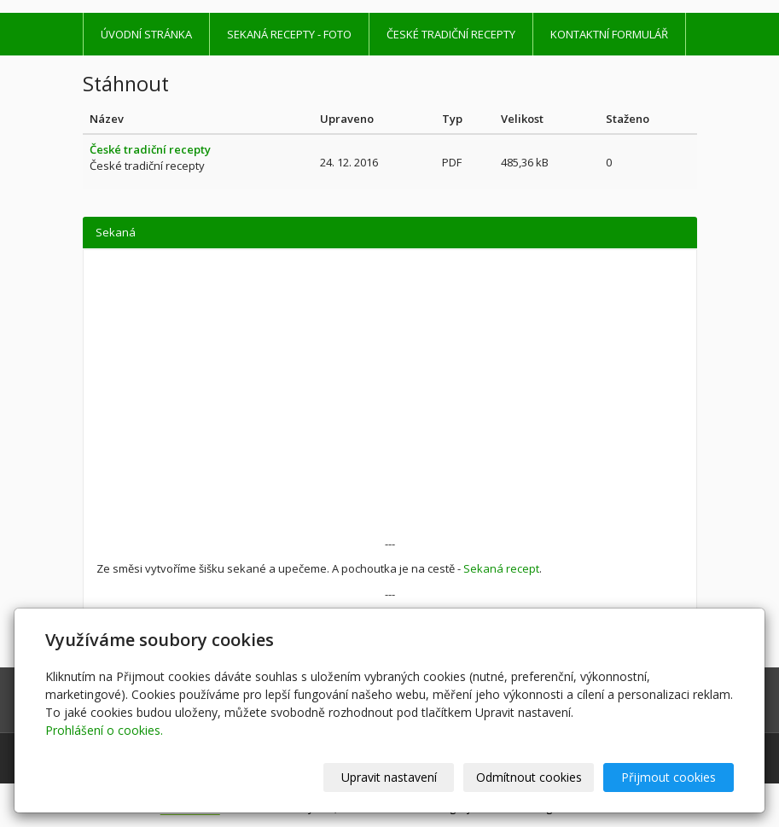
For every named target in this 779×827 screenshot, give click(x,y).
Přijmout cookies (668, 777)
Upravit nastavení (389, 777)
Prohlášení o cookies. (104, 730)
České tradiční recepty (451, 34)
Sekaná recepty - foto (289, 34)
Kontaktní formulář (609, 34)
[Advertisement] (389, 407)
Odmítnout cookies (529, 777)
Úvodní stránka (146, 34)
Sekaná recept (501, 568)
